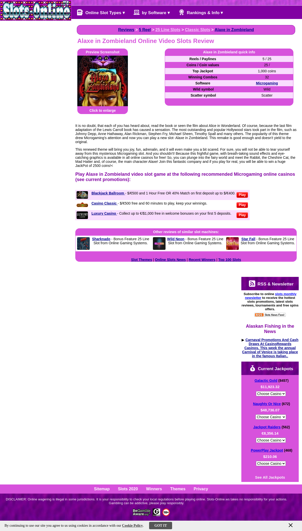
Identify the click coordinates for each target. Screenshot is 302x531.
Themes (177, 489)
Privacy (201, 489)
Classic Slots (197, 30)
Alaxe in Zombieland (234, 30)
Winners (154, 489)
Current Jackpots (271, 368)
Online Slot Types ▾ (101, 12)
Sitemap (102, 489)
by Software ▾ (151, 12)
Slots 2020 (128, 489)
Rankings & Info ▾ (200, 12)
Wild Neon (175, 239)
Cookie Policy (132, 525)
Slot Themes (141, 260)
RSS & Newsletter (271, 283)
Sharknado (101, 239)
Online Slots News (170, 260)
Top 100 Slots (229, 260)
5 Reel (145, 30)
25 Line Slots (167, 30)
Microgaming (267, 83)
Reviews (126, 30)
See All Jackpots (270, 477)
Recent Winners (202, 260)
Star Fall (248, 239)
